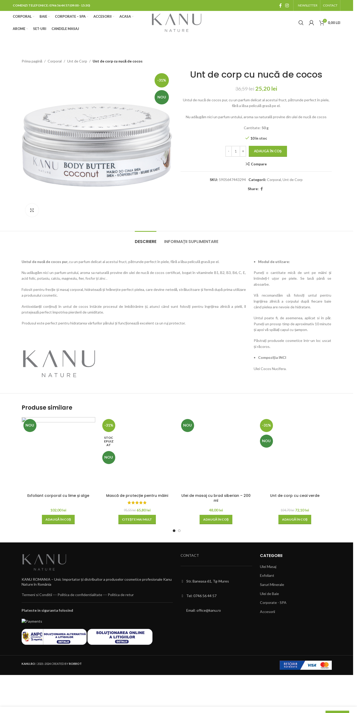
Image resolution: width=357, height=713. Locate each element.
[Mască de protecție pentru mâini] (137, 454)
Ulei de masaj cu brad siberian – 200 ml (216, 498)
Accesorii (267, 611)
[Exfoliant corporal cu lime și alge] (58, 454)
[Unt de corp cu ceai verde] (295, 454)
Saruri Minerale (272, 584)
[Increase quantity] (243, 151)
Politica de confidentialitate (80, 594)
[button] (58, 519)
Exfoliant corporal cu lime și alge (58, 495)
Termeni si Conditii (37, 594)
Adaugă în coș (268, 151)
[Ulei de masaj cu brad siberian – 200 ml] (216, 454)
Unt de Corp (77, 61)
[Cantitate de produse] (236, 151)
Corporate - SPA (273, 602)
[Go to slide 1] (174, 530)
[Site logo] (176, 22)
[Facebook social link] (280, 5)
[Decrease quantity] (228, 151)
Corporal (55, 61)
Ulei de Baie (269, 593)
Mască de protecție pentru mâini (137, 495)
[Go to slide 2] (179, 530)
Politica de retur (121, 594)
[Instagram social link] (287, 5)
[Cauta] (301, 22)
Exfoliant (267, 575)
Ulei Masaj (268, 566)
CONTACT (190, 555)
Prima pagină (32, 61)
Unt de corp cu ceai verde (295, 495)
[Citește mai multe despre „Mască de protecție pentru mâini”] (137, 519)
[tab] (145, 239)
